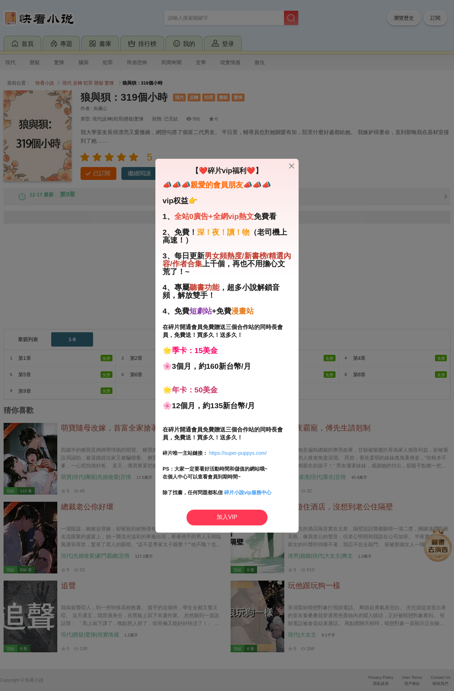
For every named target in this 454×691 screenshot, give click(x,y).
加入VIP (227, 517)
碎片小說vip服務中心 (247, 492)
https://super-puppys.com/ (238, 453)
